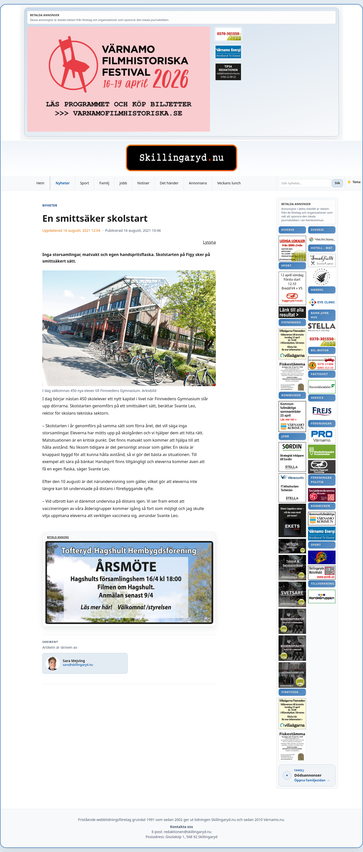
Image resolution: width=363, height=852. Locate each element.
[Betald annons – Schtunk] (292, 376)
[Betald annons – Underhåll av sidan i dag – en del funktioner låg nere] (322, 518)
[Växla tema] (353, 182)
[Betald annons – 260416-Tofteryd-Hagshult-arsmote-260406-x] (129, 579)
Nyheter (63, 183)
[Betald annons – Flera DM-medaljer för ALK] (322, 302)
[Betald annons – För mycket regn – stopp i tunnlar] (322, 411)
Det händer (169, 183)
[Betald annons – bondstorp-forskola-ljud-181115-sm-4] (228, 72)
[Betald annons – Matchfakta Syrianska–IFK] (228, 34)
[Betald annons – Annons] (118, 79)
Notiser (143, 183)
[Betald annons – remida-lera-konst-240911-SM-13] (292, 567)
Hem (40, 183)
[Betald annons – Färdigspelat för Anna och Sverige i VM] (292, 312)
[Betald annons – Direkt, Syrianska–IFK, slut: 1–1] (322, 557)
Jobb (123, 183)
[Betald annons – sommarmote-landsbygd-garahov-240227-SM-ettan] (322, 260)
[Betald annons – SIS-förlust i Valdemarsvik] (322, 386)
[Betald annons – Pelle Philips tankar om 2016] (228, 52)
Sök (337, 183)
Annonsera (198, 183)
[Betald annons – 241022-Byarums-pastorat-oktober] (292, 456)
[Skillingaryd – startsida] (181, 158)
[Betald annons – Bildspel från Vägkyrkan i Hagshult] (322, 573)
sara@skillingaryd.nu (78, 665)
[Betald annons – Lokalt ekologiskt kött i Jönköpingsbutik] (292, 249)
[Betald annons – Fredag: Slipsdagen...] (292, 520)
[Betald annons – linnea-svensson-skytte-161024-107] (322, 363)
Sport (84, 183)
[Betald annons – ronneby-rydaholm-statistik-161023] (322, 596)
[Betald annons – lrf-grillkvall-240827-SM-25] (322, 436)
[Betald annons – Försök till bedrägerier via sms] (322, 240)
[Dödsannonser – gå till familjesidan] (307, 775)
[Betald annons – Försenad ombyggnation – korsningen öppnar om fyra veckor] (292, 546)
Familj (104, 183)
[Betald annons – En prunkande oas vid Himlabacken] (322, 467)
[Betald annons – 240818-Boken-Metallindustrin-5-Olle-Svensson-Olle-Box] (292, 675)
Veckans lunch (229, 183)
